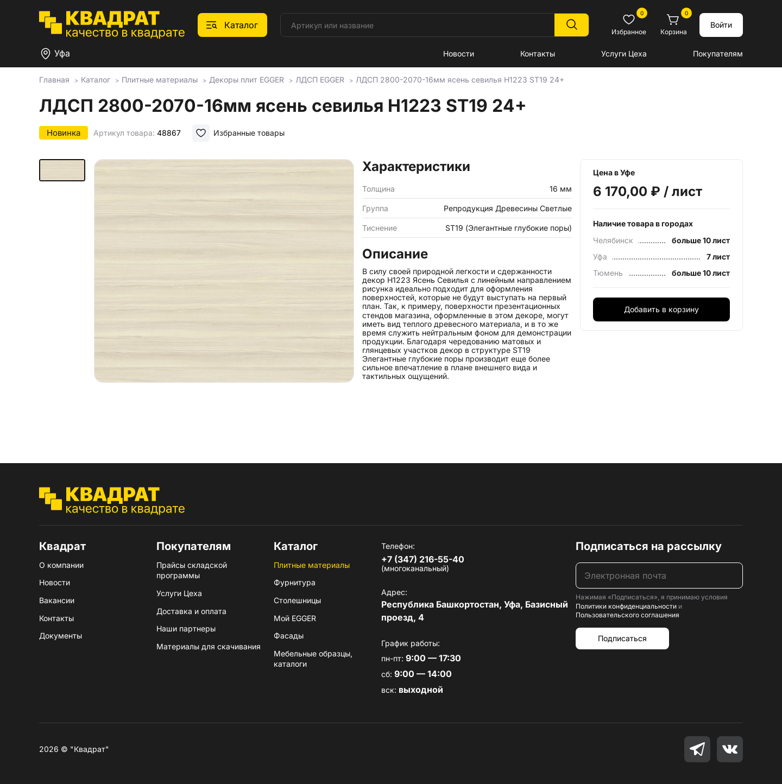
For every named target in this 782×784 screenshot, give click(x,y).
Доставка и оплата (191, 611)
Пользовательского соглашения (627, 615)
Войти (721, 24)
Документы (60, 635)
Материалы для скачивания (208, 646)
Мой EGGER (295, 618)
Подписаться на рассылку (649, 546)
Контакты (537, 53)
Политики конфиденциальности (626, 606)
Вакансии (56, 600)
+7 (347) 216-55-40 (422, 559)
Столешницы (297, 600)
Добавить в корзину (661, 309)
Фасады (289, 635)
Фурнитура (295, 582)
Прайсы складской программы (191, 570)
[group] (224, 295)
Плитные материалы (312, 565)
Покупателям (718, 53)
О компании (61, 565)
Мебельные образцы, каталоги (313, 659)
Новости (458, 53)
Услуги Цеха (624, 53)
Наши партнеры (186, 628)
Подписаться (622, 638)
